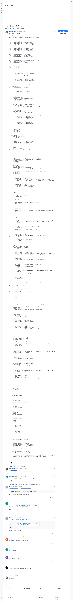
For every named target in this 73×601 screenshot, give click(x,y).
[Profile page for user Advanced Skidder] (6, 477)
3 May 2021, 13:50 (21, 517)
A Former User (11, 486)
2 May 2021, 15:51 (23, 476)
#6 (54, 517)
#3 (54, 476)
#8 (54, 548)
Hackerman (11, 538)
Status (9, 595)
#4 (54, 486)
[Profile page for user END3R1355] (6, 577)
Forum (56, 590)
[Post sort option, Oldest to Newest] (63, 33)
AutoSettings (42, 595)
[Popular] (1, 8)
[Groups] (1, 13)
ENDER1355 (13, 575)
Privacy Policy (11, 593)
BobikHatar (11, 556)
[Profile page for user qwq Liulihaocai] (6, 32)
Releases (25, 590)
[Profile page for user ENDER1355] (6, 567)
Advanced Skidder (12, 476)
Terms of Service (11, 590)
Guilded (56, 593)
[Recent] (1, 4)
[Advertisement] (36, 16)
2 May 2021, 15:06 (22, 468)
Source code (26, 593)
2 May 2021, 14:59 (22, 31)
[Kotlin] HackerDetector (26, 488)
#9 (54, 556)
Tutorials (41, 590)
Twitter (56, 597)
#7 (54, 538)
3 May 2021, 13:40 (23, 502)
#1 (54, 31)
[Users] (1, 10)
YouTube (56, 595)
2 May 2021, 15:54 (21, 486)
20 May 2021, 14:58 (23, 548)
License (25, 595)
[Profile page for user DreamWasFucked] (6, 469)
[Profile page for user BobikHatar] (6, 557)
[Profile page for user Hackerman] (6, 539)
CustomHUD (42, 593)
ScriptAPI (41, 597)
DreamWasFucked (12, 468)
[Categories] (1, 1)
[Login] (71, 1)
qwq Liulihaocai (12, 31)
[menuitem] (71, 1)
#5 (54, 502)
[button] (1, 597)
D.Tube (56, 599)
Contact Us (10, 597)
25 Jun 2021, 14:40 (20, 556)
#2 (54, 468)
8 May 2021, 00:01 (20, 538)
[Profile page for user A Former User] (6, 487)
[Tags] (1, 6)
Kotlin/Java (8, 28)
